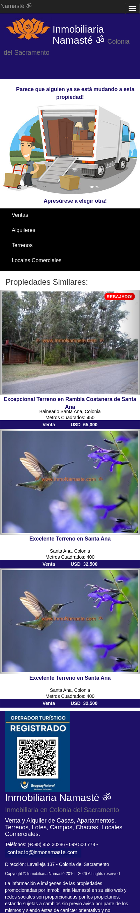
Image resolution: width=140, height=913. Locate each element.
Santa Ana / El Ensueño (40, 275)
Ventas (20, 215)
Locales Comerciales (37, 260)
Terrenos (22, 245)
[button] (10, 343)
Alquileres (23, 230)
